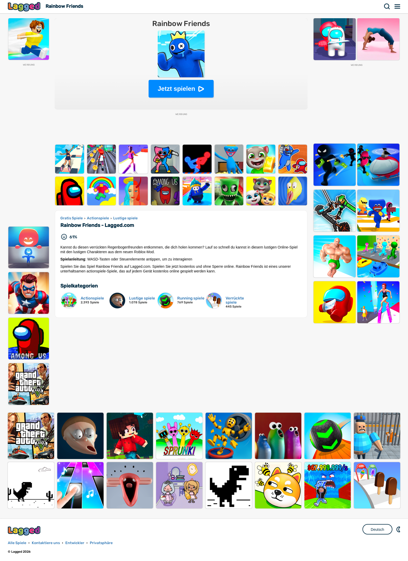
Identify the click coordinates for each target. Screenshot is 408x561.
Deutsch (377, 529)
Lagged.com (25, 530)
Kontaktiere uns (46, 543)
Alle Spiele (17, 543)
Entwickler (74, 543)
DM (399, 529)
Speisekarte (397, 6)
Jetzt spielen (176, 88)
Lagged (25, 6)
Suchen (387, 6)
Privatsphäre (101, 543)
